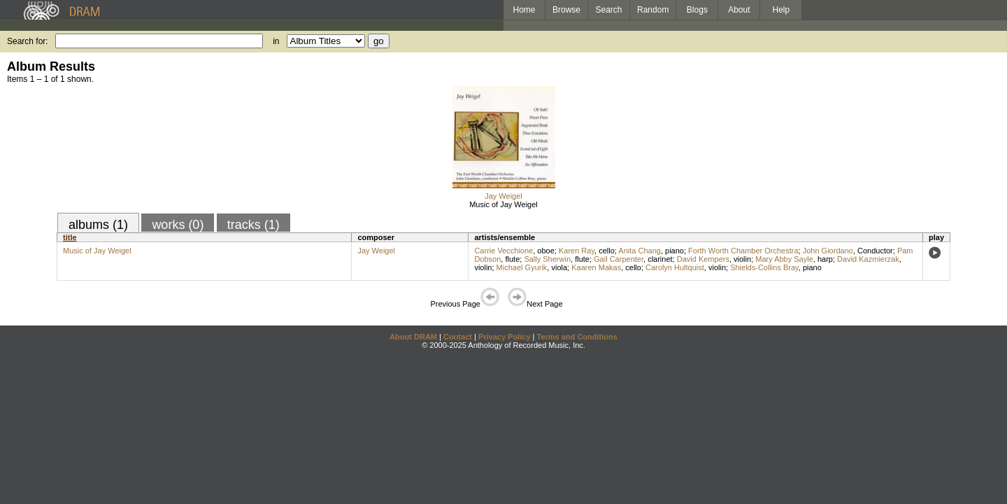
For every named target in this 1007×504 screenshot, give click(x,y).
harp (825, 259)
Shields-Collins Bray (764, 267)
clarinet (660, 259)
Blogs (697, 10)
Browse (566, 10)
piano (674, 250)
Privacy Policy (504, 336)
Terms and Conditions (577, 336)
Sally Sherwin (547, 259)
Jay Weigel (503, 196)
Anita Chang (639, 250)
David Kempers (703, 259)
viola (559, 267)
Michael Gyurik (522, 267)
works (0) (177, 225)
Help (781, 10)
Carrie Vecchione (503, 250)
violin (742, 259)
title (70, 237)
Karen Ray (576, 250)
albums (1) (98, 225)
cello (607, 250)
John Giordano (828, 250)
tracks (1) (253, 225)
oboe (545, 250)
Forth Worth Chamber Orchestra (743, 250)
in (276, 41)
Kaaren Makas (596, 267)
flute (512, 259)
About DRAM (413, 336)
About (739, 10)
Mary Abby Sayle (784, 259)
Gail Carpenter (618, 259)
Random (653, 10)
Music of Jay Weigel (503, 204)
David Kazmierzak (868, 259)
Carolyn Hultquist (674, 267)
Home (524, 10)
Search (609, 10)
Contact (457, 336)
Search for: (27, 41)
